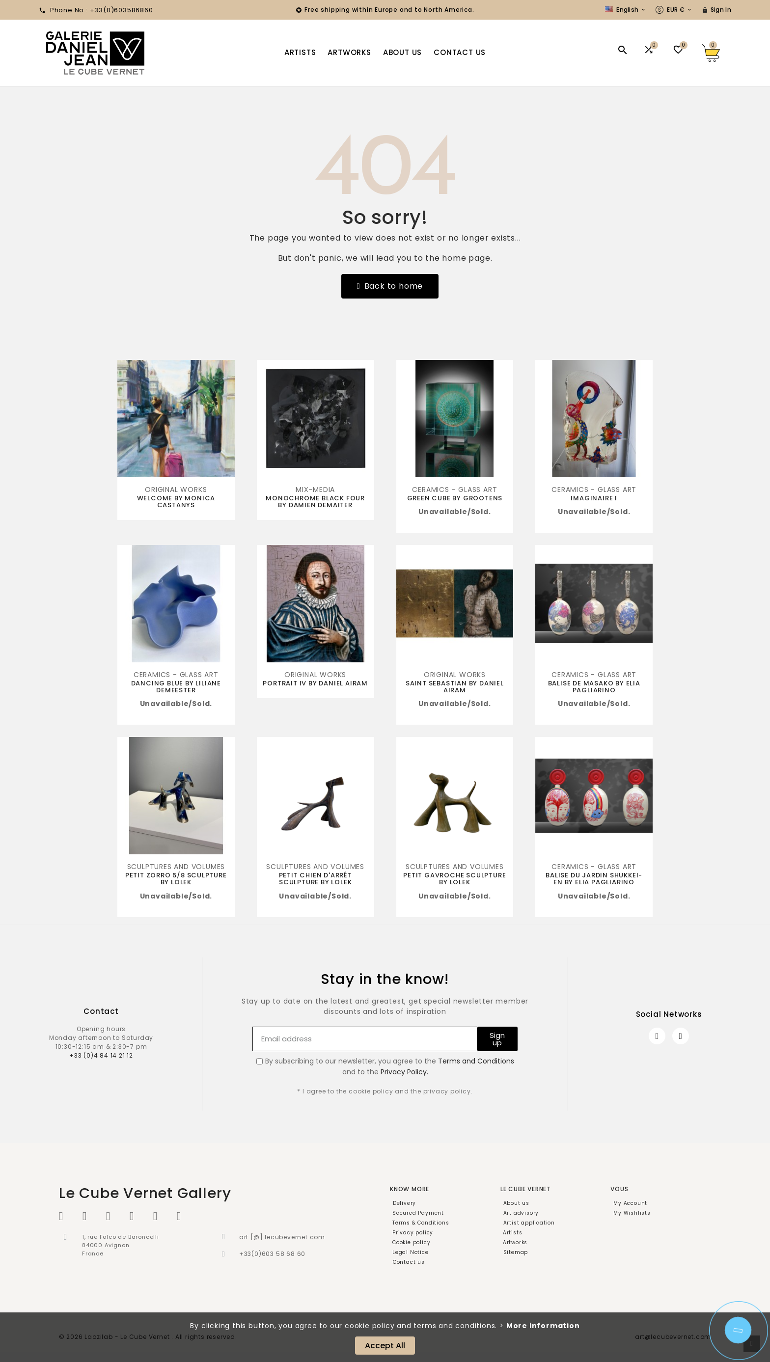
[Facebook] (657, 1036)
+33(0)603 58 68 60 (272, 1254)
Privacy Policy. (404, 1072)
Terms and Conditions (476, 1061)
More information (543, 1326)
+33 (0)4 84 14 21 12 (101, 1055)
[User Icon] (716, 10)
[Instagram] (680, 1036)
